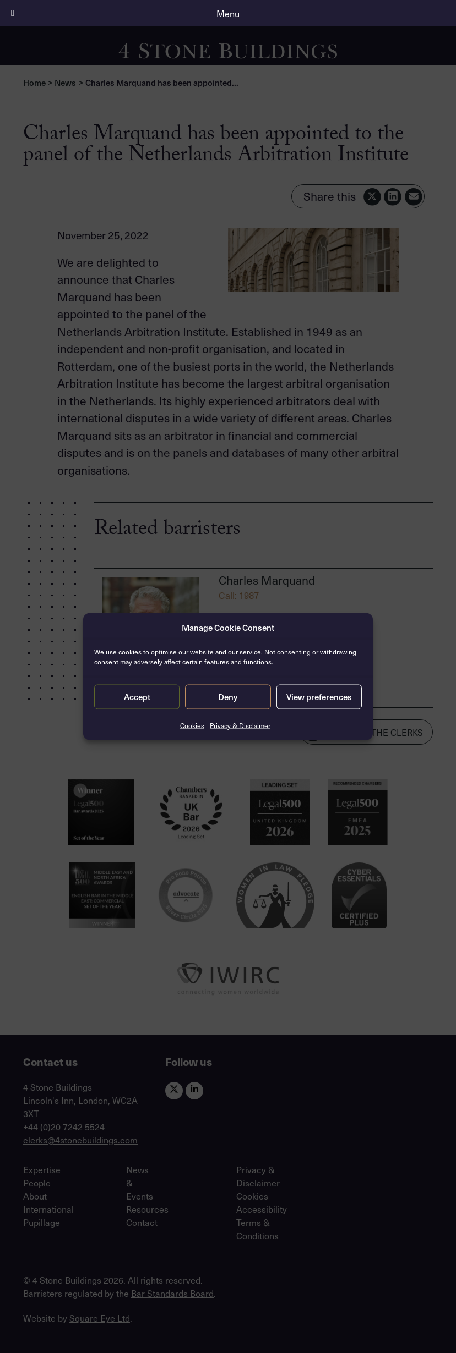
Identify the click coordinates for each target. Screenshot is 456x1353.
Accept (137, 697)
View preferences (319, 697)
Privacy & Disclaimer (240, 725)
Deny (227, 697)
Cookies (192, 725)
